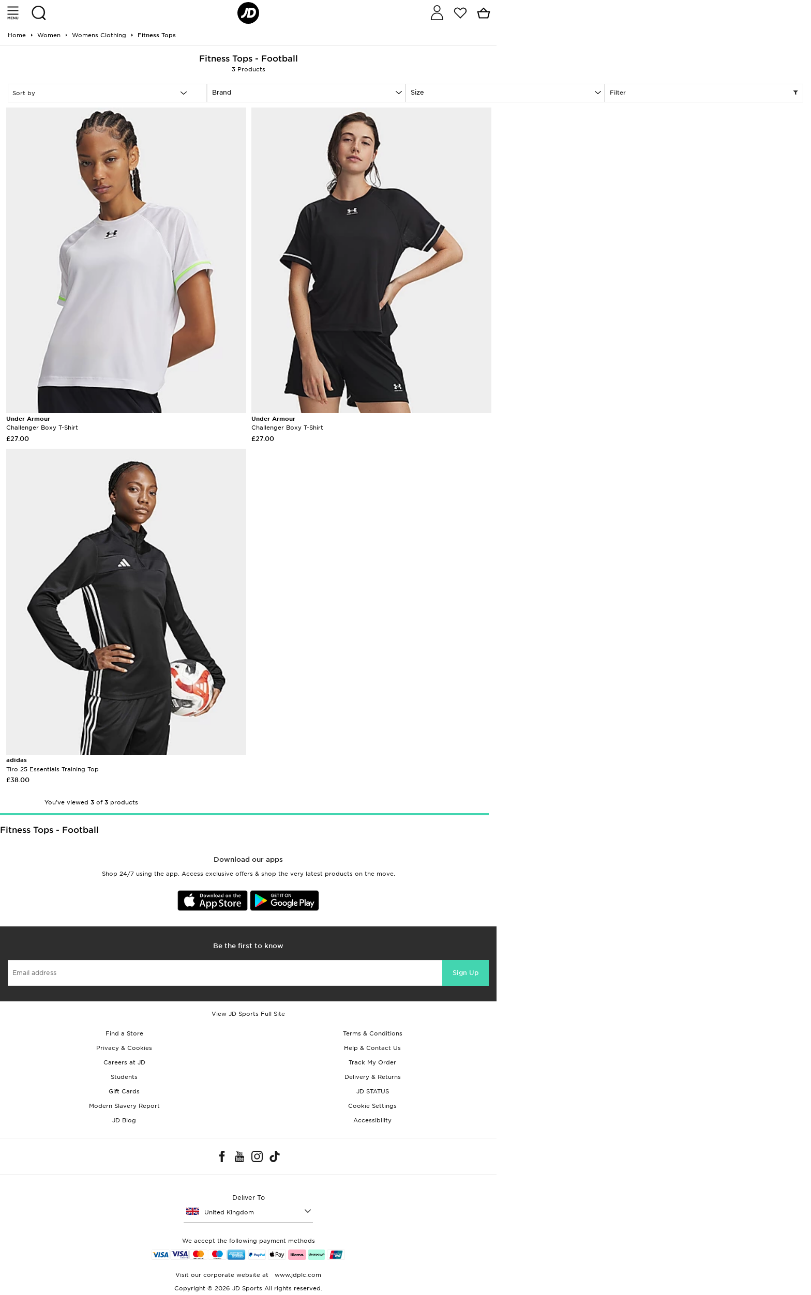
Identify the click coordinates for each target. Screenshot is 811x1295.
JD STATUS (372, 1091)
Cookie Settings (372, 1105)
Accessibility (372, 1120)
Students (124, 1076)
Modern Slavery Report (124, 1105)
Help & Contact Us (372, 1048)
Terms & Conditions (372, 1033)
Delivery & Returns (372, 1076)
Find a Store (124, 1033)
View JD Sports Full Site (248, 1013)
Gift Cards (124, 1091)
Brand (221, 92)
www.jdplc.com (297, 1274)
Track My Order (372, 1062)
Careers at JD (124, 1062)
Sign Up (465, 973)
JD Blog (124, 1120)
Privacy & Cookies (124, 1048)
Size (417, 92)
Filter (704, 93)
